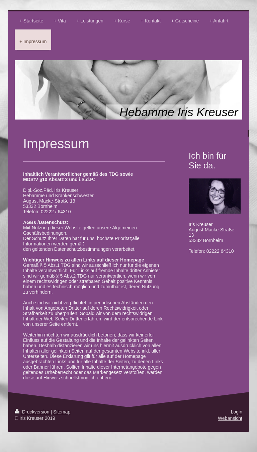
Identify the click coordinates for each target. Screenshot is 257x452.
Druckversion (33, 412)
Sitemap (61, 412)
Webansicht (230, 418)
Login (236, 412)
